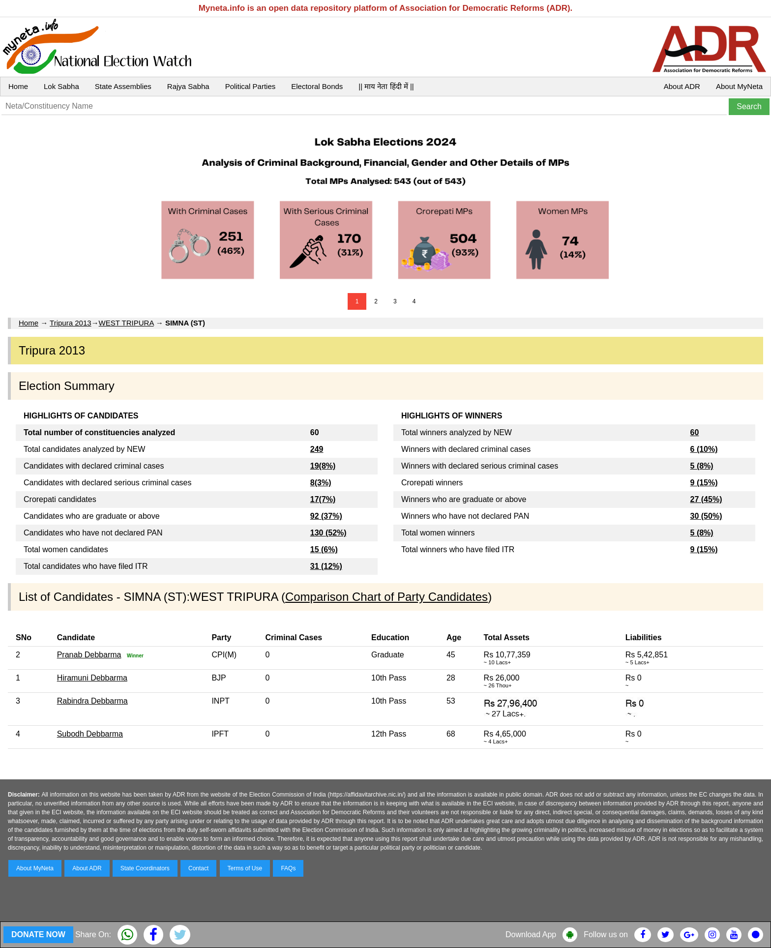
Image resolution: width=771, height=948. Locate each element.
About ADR (682, 86)
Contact (198, 868)
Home (18, 86)
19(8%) (323, 466)
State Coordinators (145, 868)
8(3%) (320, 482)
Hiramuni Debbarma (92, 678)
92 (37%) (326, 516)
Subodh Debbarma (90, 734)
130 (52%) (328, 533)
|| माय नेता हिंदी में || (386, 86)
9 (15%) (704, 482)
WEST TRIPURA (126, 323)
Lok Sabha (61, 86)
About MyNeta (739, 86)
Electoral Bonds (317, 86)
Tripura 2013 (70, 323)
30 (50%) (706, 516)
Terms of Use (245, 868)
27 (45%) (706, 499)
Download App (530, 934)
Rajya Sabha (188, 86)
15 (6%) (324, 549)
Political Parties (250, 86)
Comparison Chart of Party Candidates (386, 596)
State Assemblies (123, 86)
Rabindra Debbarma (92, 701)
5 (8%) (701, 466)
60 (694, 432)
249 (317, 449)
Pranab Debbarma (89, 655)
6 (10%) (704, 449)
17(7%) (323, 499)
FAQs (288, 868)
